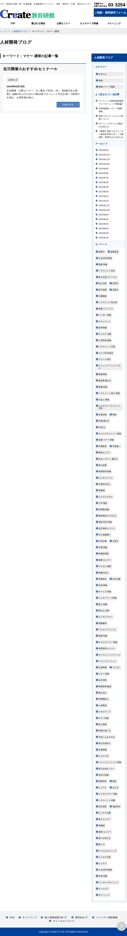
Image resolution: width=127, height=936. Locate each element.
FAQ (10, 917)
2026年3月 (104, 150)
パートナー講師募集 (105, 917)
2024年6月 (104, 182)
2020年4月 (104, 228)
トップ (3, 31)
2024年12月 (104, 155)
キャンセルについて (62, 921)
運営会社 (79, 917)
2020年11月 (104, 205)
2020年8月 (104, 215)
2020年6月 (104, 219)
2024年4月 (104, 187)
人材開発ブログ (19, 31)
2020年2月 (104, 238)
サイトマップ (28, 917)
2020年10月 (104, 210)
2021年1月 (104, 201)
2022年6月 (104, 192)
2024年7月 (104, 178)
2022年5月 (104, 196)
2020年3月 (104, 233)
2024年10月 (104, 164)
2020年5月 (104, 224)
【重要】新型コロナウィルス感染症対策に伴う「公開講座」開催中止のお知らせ (111, 134)
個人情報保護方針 (53, 917)
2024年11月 (104, 159)
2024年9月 (104, 168)
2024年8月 (104, 173)
